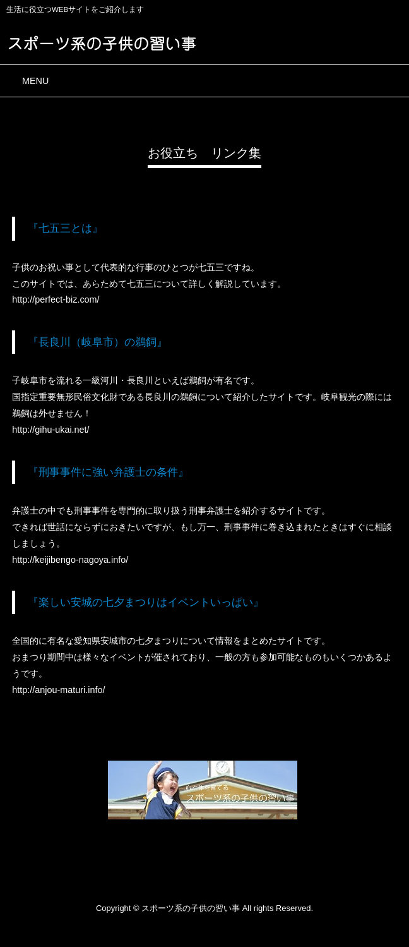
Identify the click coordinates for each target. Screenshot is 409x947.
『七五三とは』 (65, 228)
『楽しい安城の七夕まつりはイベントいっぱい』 (146, 602)
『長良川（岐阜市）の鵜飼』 (97, 341)
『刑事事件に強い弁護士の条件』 (108, 472)
